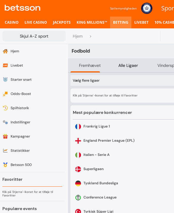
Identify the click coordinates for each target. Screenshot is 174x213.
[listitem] (12, 22)
